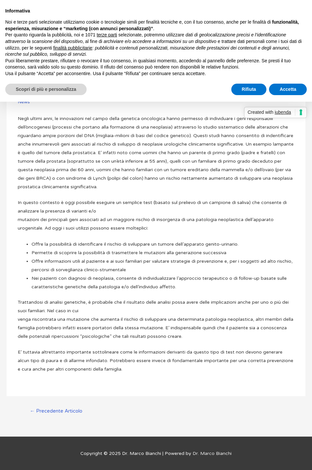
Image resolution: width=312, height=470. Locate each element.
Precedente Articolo (56, 411)
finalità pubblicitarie (72, 48)
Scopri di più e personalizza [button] (46, 89)
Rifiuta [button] (249, 89)
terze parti (107, 34)
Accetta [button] (288, 89)
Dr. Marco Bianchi (212, 453)
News (24, 102)
